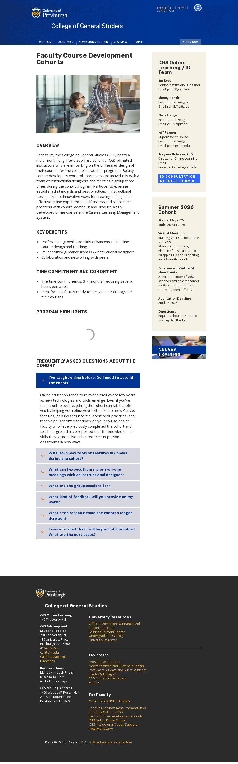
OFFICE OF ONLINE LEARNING (109, 701)
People (137, 41)
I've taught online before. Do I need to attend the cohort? (91, 380)
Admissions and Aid (93, 41)
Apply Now (191, 41)
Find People (165, 7)
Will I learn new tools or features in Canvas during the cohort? (88, 455)
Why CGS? (46, 41)
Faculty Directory (101, 729)
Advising (120, 41)
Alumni (94, 682)
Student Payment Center (107, 632)
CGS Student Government (107, 678)
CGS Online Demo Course (107, 720)
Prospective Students (104, 662)
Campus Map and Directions (52, 659)
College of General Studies (87, 26)
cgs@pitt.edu (49, 653)
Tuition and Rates (101, 628)
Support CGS (165, 10)
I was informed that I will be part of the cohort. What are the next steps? (92, 532)
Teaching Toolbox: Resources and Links (117, 708)
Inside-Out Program (103, 674)
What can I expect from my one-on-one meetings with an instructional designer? (86, 472)
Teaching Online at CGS (106, 712)
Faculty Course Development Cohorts (115, 716)
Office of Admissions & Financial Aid (114, 624)
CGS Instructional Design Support (113, 724)
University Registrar (103, 640)
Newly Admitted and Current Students (116, 666)
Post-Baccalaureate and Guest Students (117, 670)
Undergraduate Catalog (106, 636)
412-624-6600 (49, 648)
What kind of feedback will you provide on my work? (91, 499)
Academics (65, 41)
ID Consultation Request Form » (177, 179)
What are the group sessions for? (79, 485)
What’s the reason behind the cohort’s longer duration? (90, 515)
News (181, 7)
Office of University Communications (111, 742)
